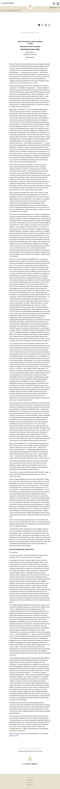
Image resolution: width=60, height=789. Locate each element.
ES (29, 32)
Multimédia (30, 57)
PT (38, 32)
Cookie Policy (30, 782)
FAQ (30, 777)
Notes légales (30, 780)
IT (34, 32)
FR (32, 32)
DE (22, 32)
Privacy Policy (30, 784)
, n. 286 (18, 728)
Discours (4, 10)
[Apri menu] (57, 3)
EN (26, 32)
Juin (11, 10)
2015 (8, 10)
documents (17, 10)
